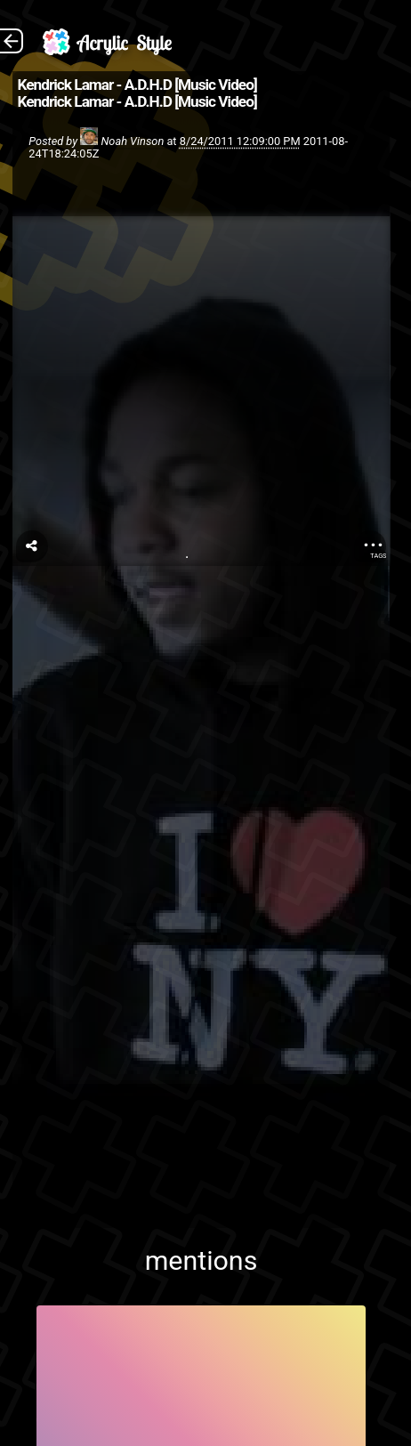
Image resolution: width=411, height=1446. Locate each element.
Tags (378, 556)
